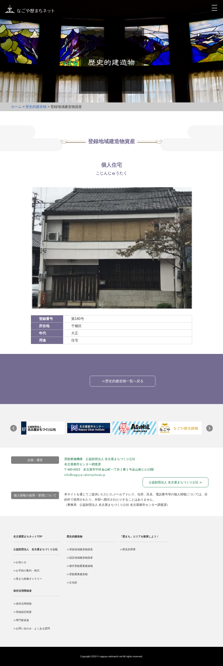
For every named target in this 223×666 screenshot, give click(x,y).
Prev (15, 430)
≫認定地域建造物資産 (80, 557)
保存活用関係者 (22, 590)
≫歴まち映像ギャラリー (27, 578)
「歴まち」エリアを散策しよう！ (139, 536)
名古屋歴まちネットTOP (27, 536)
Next (211, 430)
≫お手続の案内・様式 (26, 570)
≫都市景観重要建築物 (80, 565)
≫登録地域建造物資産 (80, 549)
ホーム (16, 107)
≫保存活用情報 (22, 603)
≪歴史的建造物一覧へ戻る (123, 381)
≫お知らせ (19, 562)
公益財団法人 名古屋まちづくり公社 (35, 549)
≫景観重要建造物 (77, 574)
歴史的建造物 (35, 107)
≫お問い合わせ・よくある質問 (31, 628)
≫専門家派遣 (21, 620)
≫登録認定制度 (22, 611)
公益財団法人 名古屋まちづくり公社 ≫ (175, 482)
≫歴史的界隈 (127, 549)
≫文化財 (72, 582)
